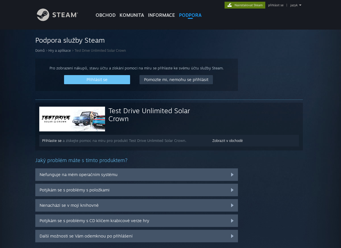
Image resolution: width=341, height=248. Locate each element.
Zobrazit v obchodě (227, 141)
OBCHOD (106, 15)
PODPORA (190, 15)
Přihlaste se (51, 140)
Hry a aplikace (59, 50)
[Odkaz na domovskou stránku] (62, 19)
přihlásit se (276, 5)
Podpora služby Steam (70, 40)
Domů (40, 50)
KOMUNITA (132, 15)
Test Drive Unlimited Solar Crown (149, 114)
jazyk (294, 5)
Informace (161, 15)
